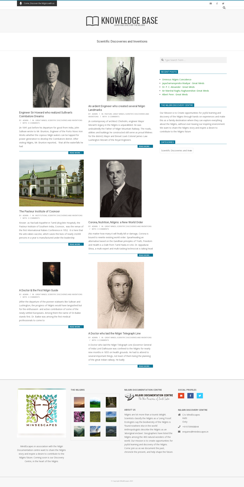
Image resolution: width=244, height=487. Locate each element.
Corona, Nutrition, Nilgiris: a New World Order (115, 222)
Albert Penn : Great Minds (175, 94)
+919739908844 (190, 426)
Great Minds (41, 120)
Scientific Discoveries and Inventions (65, 120)
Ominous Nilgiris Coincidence (176, 79)
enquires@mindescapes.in (195, 431)
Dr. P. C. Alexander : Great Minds (178, 86)
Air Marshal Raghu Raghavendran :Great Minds (185, 90)
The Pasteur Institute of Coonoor (39, 211)
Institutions (41, 215)
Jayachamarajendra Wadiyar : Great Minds (183, 83)
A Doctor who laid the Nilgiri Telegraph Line (114, 333)
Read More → (76, 152)
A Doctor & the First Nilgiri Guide (38, 290)
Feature (108, 114)
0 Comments (34, 123)
